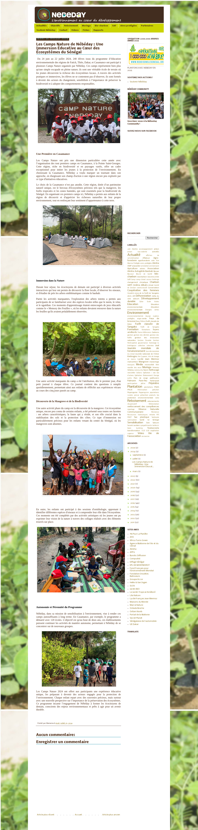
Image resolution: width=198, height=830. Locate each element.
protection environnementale (140, 398)
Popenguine (132, 392)
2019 (128, 249)
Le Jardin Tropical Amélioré (142, 592)
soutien (136, 425)
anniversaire (154, 266)
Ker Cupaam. (143, 356)
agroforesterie (144, 261)
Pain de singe (141, 378)
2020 (133, 488)
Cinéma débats (140, 285)
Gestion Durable (144, 340)
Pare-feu (143, 381)
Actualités (41, 26)
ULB (143, 431)
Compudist (135, 559)
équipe (148, 316)
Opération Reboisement (144, 375)
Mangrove (143, 362)
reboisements (153, 401)
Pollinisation (142, 390)
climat (150, 285)
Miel (157, 365)
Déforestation (143, 296)
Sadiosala (155, 417)
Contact (63, 30)
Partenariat (154, 381)
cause (148, 280)
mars (135, 471)
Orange (156, 375)
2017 (132, 499)
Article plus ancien (111, 815)
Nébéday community (135, 370)
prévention (144, 395)
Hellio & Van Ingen (138, 583)
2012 (132, 518)
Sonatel (130, 425)
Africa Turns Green (139, 540)
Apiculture (132, 269)
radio (157, 398)
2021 (132, 484)
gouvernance (143, 343)
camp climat (141, 280)
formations (146, 330)
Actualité (133, 255)
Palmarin (131, 381)
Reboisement (71, 26)
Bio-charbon (101, 26)
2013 (132, 515)
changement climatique (137, 282)
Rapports (98, 30)
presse (136, 395)
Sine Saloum (152, 423)
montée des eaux (134, 368)
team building (135, 428)
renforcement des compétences (143, 407)
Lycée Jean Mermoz (148, 359)
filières (142, 321)
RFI (157, 415)
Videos (75, 30)
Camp (133, 280)
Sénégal (156, 420)
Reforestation (154, 404)
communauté (142, 288)
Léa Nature (135, 595)
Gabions (155, 332)
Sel (148, 420)
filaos (138, 321)
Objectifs (55, 26)
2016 (132, 503)
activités (155, 252)
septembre (138, 455)
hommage (152, 343)
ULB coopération (152, 431)
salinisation (132, 420)
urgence (130, 433)
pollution (155, 390)
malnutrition (132, 362)
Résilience (155, 412)
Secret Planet (136, 618)
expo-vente (142, 319)
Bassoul (130, 274)
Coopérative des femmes (143, 290)
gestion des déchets (141, 335)
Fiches (86, 30)
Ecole (149, 302)
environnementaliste (135, 316)
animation (145, 266)
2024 (133, 452)
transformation (133, 431)
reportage (131, 409)
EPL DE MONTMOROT (140, 565)
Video (141, 433)
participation (132, 383)
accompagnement (146, 249)
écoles (156, 302)
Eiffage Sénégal (137, 562)
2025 (132, 448)
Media (139, 364)
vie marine (145, 436)
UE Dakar (134, 624)
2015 (132, 507)
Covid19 (130, 293)
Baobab (149, 271)
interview (150, 346)
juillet (135, 459)
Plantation (134, 386)
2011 (132, 522)
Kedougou (132, 356)
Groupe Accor (136, 579)
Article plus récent (45, 815)
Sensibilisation (135, 422)
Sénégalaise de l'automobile (143, 621)
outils (129, 378)
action (156, 249)
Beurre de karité (144, 274)
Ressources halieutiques (137, 415)
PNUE (129, 390)
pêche (143, 383)
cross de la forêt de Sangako (147, 293)
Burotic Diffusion (138, 556)
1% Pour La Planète (138, 534)
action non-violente (137, 252)
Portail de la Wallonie (140, 615)
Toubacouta (153, 428)
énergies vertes (152, 310)
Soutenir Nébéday (45, 30)
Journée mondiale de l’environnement (143, 349)
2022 (133, 480)
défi (133, 296)
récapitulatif (132, 404)
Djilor (141, 302)
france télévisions (144, 332)
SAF (114, 26)
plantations (148, 387)
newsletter (131, 373)
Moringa (86, 26)
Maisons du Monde (139, 602)
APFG (132, 552)
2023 (133, 476)
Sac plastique (141, 417)
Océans (139, 373)
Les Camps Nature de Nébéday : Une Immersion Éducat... (143, 464)
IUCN (132, 586)
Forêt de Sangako (150, 327)
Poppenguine (144, 392)
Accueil (78, 815)
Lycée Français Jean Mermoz (143, 599)
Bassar (156, 271)
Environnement (138, 313)
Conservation (153, 288)
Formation (132, 329)
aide (153, 261)
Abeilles (135, 249)
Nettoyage (154, 370)
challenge (155, 280)
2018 (132, 495)
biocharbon (142, 277)
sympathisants (146, 425)
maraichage (154, 362)
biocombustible (153, 277)
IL (158, 343)
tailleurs (156, 425)
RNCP (129, 417)
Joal (157, 346)
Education (132, 304)
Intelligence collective (136, 346)
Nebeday (156, 368)
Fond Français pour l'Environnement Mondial (142, 569)
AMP (129, 266)
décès (129, 296)
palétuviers (154, 378)
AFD (132, 537)
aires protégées (146, 263)
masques (131, 365)
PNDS (156, 387)
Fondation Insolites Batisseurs (139, 575)
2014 (132, 511)
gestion (130, 335)
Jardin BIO (135, 589)
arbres (142, 269)
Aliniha (155, 263)
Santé (142, 420)
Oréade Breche (137, 608)
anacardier (136, 266)
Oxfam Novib (136, 612)
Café (129, 280)
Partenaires (147, 26)
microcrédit (149, 365)
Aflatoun (146, 258)
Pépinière (154, 383)
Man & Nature (136, 605)
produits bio (154, 395)
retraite (152, 415)
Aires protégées (128, 26)
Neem (145, 370)
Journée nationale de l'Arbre (147, 354)
